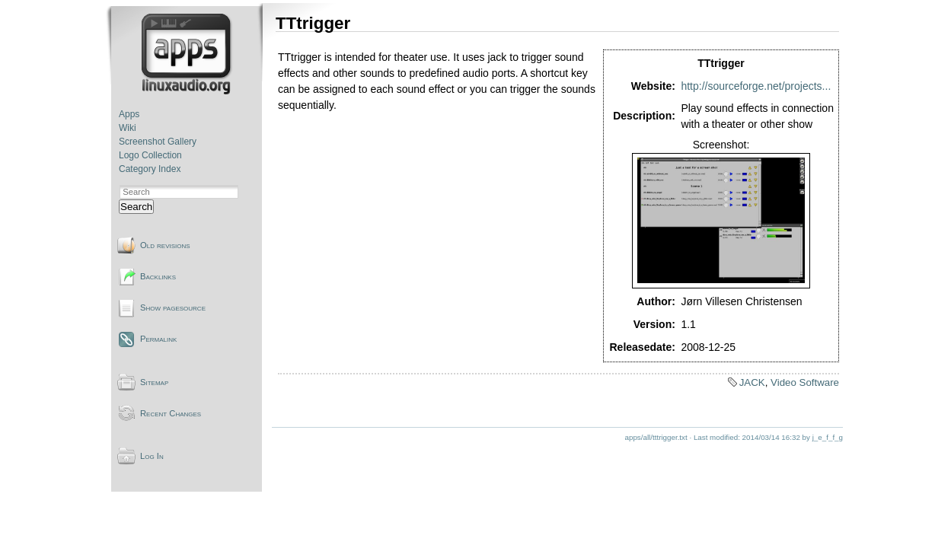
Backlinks (158, 276)
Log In (152, 455)
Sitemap (154, 382)
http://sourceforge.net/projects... (756, 86)
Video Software (805, 382)
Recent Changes (170, 413)
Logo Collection (150, 155)
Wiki (127, 128)
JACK (752, 382)
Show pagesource (173, 307)
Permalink (158, 338)
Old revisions (165, 245)
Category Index (149, 169)
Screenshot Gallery (157, 141)
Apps (129, 114)
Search (136, 206)
